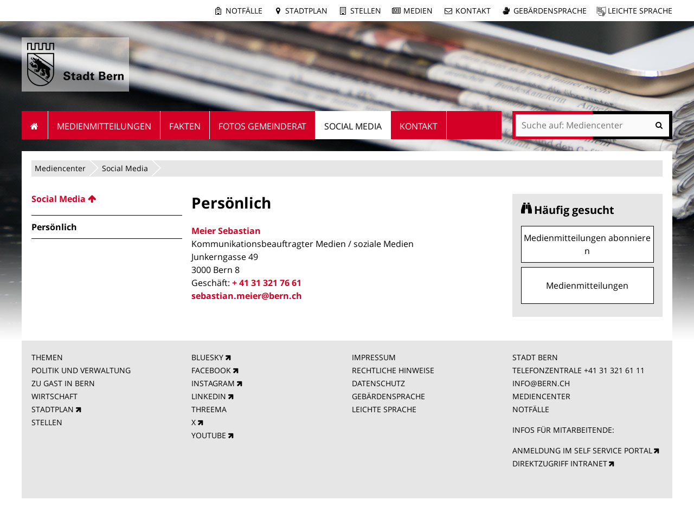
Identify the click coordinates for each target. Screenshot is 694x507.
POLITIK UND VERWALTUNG (81, 370)
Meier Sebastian (226, 231)
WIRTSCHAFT (54, 396)
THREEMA (209, 409)
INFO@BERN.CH (541, 383)
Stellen (365, 10)
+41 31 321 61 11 (614, 370)
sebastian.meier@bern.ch (246, 296)
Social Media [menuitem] (353, 126)
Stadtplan (306, 10)
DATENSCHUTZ (378, 383)
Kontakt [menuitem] (419, 126)
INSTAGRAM (213, 383)
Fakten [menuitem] (185, 126)
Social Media (125, 168)
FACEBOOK (211, 370)
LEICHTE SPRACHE (384, 409)
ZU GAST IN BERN (63, 383)
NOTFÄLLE (530, 409)
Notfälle (244, 10)
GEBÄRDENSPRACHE (388, 396)
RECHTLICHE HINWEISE (393, 370)
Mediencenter (60, 168)
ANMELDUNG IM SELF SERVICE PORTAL (582, 450)
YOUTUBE (208, 435)
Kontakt (473, 10)
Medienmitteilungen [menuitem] (104, 126)
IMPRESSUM (374, 357)
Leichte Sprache (640, 10)
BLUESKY (207, 357)
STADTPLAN (52, 409)
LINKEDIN (208, 396)
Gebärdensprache (550, 10)
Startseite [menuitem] (35, 125)
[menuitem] (106, 199)
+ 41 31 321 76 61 (266, 283)
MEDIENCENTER (541, 396)
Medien (418, 10)
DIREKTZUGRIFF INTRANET (559, 463)
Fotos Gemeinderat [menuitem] (262, 126)
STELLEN (46, 422)
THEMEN (47, 357)
